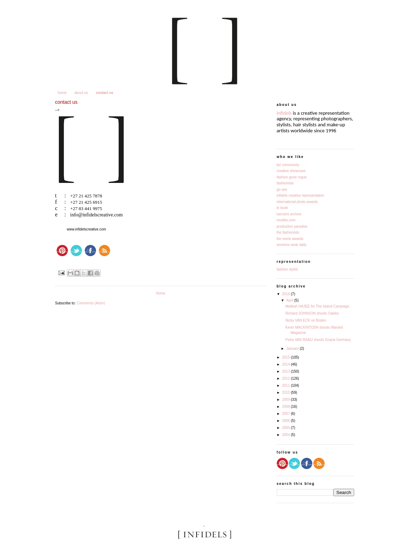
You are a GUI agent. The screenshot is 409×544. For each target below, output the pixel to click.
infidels (284, 113)
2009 (286, 399)
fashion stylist (287, 269)
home (62, 93)
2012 (286, 378)
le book (282, 208)
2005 (286, 428)
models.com (286, 220)
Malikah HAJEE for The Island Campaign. (318, 306)
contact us (104, 93)
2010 (286, 392)
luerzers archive (289, 214)
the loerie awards (290, 239)
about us (81, 93)
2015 (286, 357)
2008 (286, 407)
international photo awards (297, 202)
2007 (286, 414)
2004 (286, 435)
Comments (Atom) (91, 303)
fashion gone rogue (292, 177)
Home (160, 293)
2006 (286, 421)
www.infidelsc (77, 229)
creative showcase (291, 171)
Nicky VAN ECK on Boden (306, 320)
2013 (286, 371)
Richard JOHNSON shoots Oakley (312, 313)
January (293, 348)
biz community (288, 165)
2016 (286, 294)
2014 (286, 364)
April (290, 300)
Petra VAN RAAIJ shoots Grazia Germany (318, 340)
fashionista (285, 183)
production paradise (292, 226)
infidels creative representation (301, 195)
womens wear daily (292, 245)
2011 (286, 385)
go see (282, 189)
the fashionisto (288, 232)
